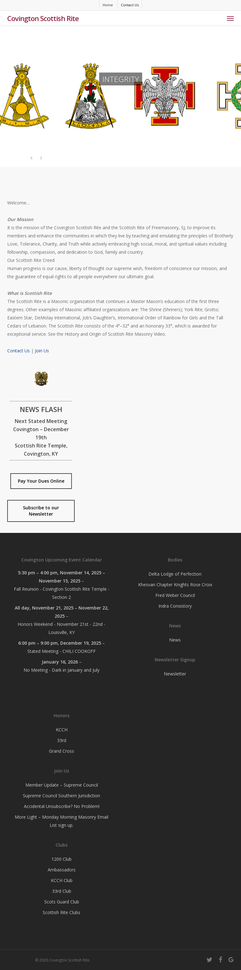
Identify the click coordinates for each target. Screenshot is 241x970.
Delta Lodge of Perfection (174, 574)
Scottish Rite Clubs (61, 912)
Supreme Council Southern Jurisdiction (61, 796)
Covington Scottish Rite (43, 18)
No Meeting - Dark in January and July (61, 670)
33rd (61, 740)
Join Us (42, 351)
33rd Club (61, 891)
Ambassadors (62, 870)
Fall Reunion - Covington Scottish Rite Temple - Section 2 (62, 593)
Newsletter (175, 674)
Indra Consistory (175, 606)
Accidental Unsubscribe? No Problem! (61, 806)
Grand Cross (61, 751)
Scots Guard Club (61, 902)
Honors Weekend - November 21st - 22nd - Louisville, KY (61, 628)
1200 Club (61, 859)
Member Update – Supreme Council (61, 785)
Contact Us (18, 351)
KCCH (61, 730)
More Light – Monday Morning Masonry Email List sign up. (61, 821)
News (175, 640)
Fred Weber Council (175, 595)
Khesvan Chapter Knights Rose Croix (175, 585)
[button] (230, 18)
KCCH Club (61, 880)
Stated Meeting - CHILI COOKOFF (61, 651)
